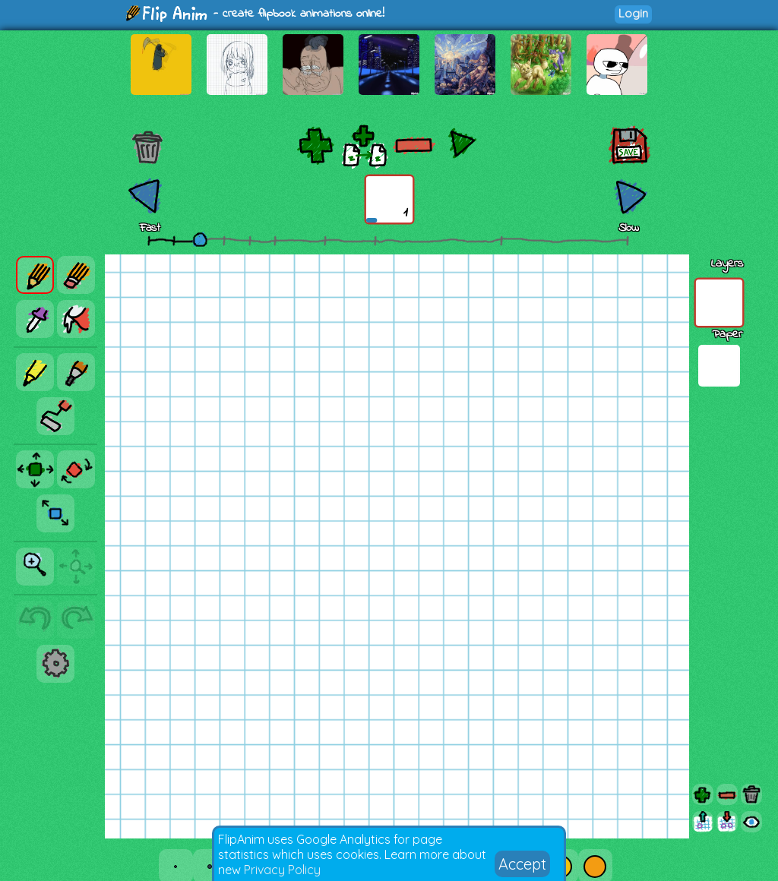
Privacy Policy (282, 869)
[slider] (199, 239)
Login (633, 13)
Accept (522, 863)
